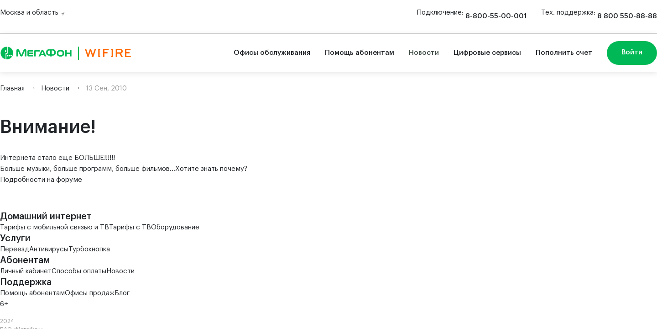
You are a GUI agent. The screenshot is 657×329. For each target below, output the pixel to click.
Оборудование (175, 227)
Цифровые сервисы (487, 52)
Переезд (14, 249)
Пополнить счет (564, 52)
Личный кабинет (26, 271)
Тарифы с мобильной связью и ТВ (54, 227)
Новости (424, 52)
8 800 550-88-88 (627, 16)
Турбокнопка (89, 249)
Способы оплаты (79, 271)
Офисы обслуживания (272, 52)
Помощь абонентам (359, 52)
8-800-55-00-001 (496, 16)
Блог (122, 293)
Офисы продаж (90, 293)
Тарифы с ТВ (130, 227)
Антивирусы (48, 249)
